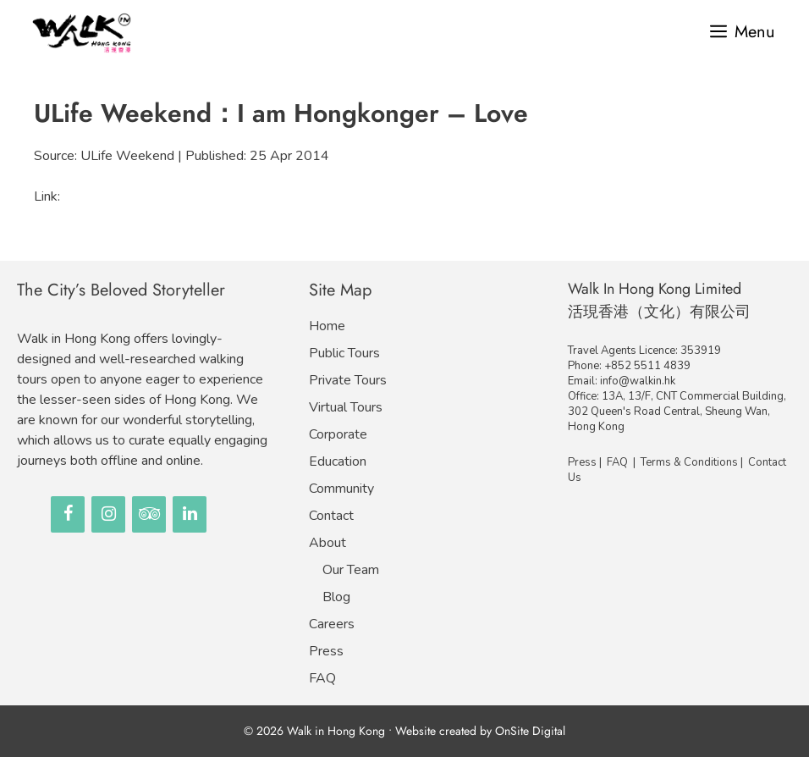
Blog (336, 597)
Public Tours (344, 353)
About (327, 542)
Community (341, 488)
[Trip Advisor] (149, 514)
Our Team (350, 570)
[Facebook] (68, 514)
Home (327, 326)
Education (337, 461)
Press (326, 651)
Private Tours (348, 380)
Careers (332, 624)
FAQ (322, 678)
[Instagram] (108, 514)
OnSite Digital (530, 730)
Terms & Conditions (689, 462)
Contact (331, 515)
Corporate (338, 434)
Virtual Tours (345, 407)
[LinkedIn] (189, 514)
